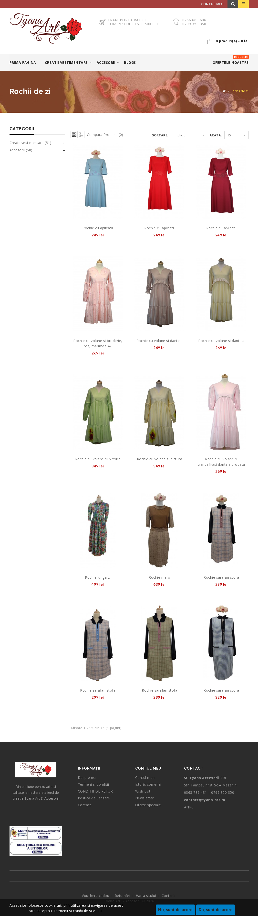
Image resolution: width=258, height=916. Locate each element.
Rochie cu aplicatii (98, 228)
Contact (84, 805)
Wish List (143, 791)
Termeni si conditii (93, 784)
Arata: (216, 135)
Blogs (130, 62)
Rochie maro (159, 577)
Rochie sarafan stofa (221, 577)
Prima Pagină (23, 62)
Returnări (122, 895)
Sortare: (160, 135)
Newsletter (144, 798)
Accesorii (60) (21, 150)
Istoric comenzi (148, 784)
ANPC (189, 807)
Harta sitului (146, 895)
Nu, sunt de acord (175, 909)
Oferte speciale (148, 805)
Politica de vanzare (94, 798)
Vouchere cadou (95, 895)
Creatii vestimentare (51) (31, 142)
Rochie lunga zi (98, 577)
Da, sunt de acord (216, 909)
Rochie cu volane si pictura (98, 459)
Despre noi (87, 777)
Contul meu (145, 777)
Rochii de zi (240, 91)
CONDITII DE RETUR (95, 791)
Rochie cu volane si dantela (159, 340)
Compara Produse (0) (105, 134)
